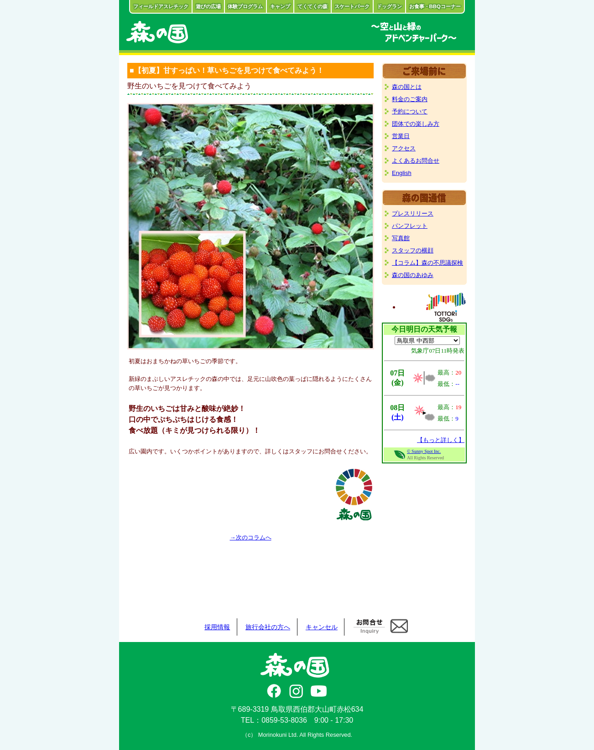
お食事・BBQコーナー (435, 6)
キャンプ (280, 6)
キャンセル (322, 627)
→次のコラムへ (250, 537)
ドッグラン (389, 6)
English (402, 173)
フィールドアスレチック (160, 6)
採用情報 (217, 627)
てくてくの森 (312, 6)
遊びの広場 (208, 6)
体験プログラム (245, 6)
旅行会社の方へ (267, 627)
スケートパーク (352, 6)
